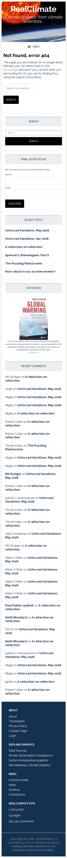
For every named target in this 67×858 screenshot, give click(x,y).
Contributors (17, 794)
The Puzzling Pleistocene (23, 263)
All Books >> (33, 352)
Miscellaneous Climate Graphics (30, 765)
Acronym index (19, 780)
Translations (17, 721)
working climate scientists (29, 846)
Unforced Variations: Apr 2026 (27, 238)
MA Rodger (13, 474)
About (13, 716)
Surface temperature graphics (28, 760)
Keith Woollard (16, 617)
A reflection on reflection (23, 247)
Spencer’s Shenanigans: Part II (27, 255)
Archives (14, 789)
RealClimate (33, 9)
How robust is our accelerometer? (30, 271)
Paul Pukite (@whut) (19, 605)
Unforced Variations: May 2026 (27, 230)
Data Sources (18, 750)
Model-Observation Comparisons (31, 755)
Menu (36, 46)
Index (12, 785)
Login (12, 735)
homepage (10, 69)
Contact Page (18, 731)
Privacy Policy (18, 726)
